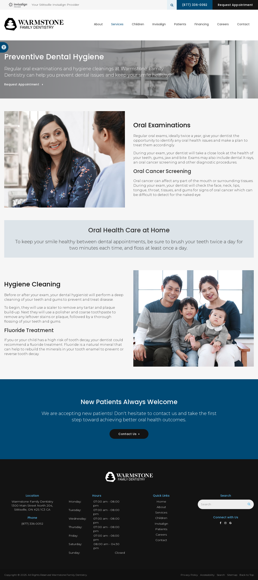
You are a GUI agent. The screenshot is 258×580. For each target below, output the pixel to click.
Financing (202, 25)
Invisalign (159, 25)
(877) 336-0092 (193, 5)
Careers (223, 25)
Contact (243, 25)
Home (161, 501)
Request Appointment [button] (234, 5)
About (98, 25)
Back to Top (246, 574)
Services (117, 25)
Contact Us (127, 434)
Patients (180, 25)
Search (221, 574)
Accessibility (207, 574)
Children (138, 25)
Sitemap (232, 574)
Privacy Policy (189, 574)
